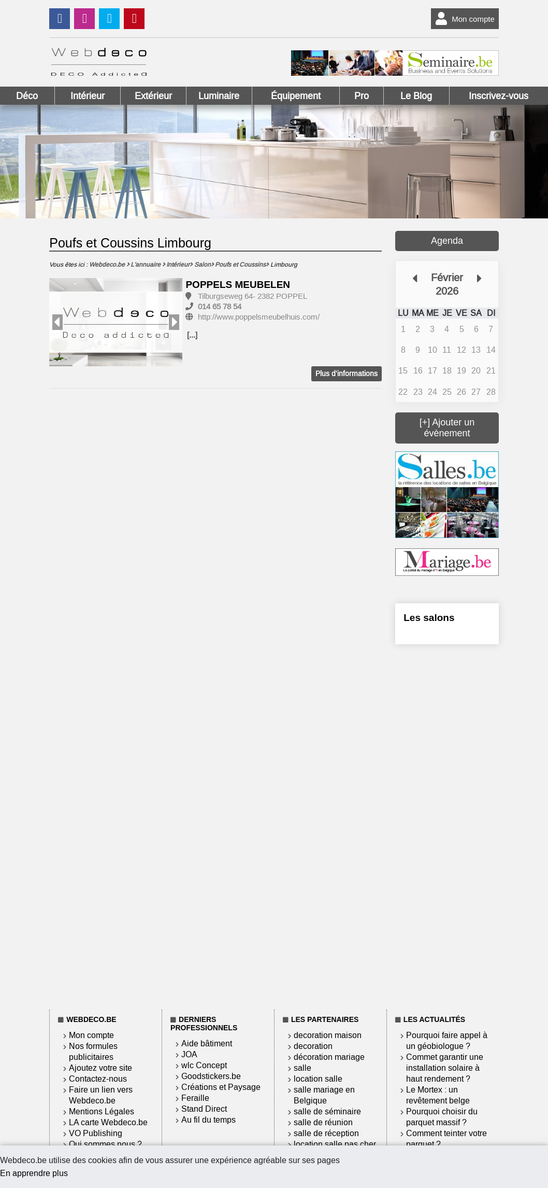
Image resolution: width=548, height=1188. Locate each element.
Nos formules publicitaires (93, 1051)
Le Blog (416, 96)
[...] (192, 335)
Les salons (428, 617)
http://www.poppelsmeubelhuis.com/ (259, 317)
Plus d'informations (346, 374)
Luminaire (218, 96)
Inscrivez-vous (498, 96)
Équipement (296, 96)
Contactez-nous (98, 1078)
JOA (189, 1054)
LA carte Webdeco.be (108, 1122)
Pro (361, 96)
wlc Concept (204, 1065)
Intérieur (87, 96)
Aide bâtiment (206, 1043)
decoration (313, 1046)
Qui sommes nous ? (105, 1144)
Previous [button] (57, 322)
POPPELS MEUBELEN (237, 284)
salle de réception (326, 1133)
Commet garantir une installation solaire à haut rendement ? (444, 1068)
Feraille (195, 1098)
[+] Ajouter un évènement (447, 427)
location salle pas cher (335, 1144)
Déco (27, 96)
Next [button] (174, 322)
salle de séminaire (327, 1111)
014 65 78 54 (219, 306)
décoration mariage (329, 1057)
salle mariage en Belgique (324, 1095)
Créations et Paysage (221, 1087)
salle (302, 1067)
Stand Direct (204, 1108)
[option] (115, 322)
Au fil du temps (208, 1119)
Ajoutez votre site (100, 1067)
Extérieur (153, 96)
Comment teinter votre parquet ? (446, 1139)
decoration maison (328, 1035)
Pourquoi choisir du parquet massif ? (442, 1117)
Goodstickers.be (211, 1076)
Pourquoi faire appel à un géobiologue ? (446, 1041)
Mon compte (463, 18)
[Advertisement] (447, 824)
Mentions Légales (101, 1111)
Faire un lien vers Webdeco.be (101, 1095)
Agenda (447, 241)
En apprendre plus (34, 1173)
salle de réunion (323, 1122)
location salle (318, 1078)
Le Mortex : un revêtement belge (438, 1095)
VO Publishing (95, 1133)
